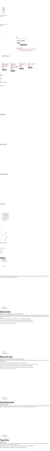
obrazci (3, 234)
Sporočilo (1, 254)
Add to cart (24, 45)
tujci (3, 236)
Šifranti (3, 235)
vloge (3, 240)
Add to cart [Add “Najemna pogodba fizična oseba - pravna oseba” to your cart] (4, 70)
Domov (3, 223)
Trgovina (3, 228)
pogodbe (20, 38)
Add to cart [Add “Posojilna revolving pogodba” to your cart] (22, 69)
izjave (3, 242)
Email (1, 252)
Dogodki (3, 227)
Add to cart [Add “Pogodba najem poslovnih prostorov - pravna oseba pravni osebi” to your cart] (13, 71)
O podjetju (4, 224)
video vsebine (4, 238)
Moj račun (4, 230)
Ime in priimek (2, 250)
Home (17, 38)
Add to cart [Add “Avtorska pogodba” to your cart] (30, 68)
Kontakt (3, 231)
